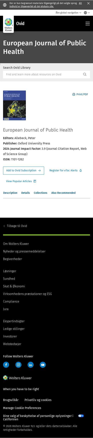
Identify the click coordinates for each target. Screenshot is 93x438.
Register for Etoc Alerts (65, 170)
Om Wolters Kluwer (16, 244)
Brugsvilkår (10, 400)
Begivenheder (12, 259)
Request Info (23, 170)
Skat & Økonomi (14, 286)
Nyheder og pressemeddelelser (24, 251)
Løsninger (9, 271)
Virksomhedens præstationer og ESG (27, 294)
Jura (6, 309)
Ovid (17, 226)
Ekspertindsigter (14, 321)
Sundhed (9, 278)
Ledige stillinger (14, 329)
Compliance (11, 301)
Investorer (10, 336)
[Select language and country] (86, 13)
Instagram (18, 365)
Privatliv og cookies (38, 400)
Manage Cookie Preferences (22, 408)
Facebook (6, 365)
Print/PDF (80, 94)
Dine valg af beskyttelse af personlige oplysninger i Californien (38, 417)
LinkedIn (31, 365)
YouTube (43, 365)
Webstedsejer (12, 344)
